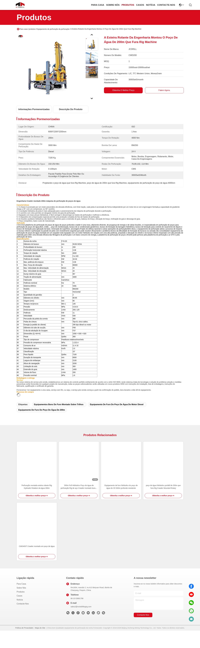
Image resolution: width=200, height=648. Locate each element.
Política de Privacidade (24, 645)
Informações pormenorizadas (34, 109)
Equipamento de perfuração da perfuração (53, 29)
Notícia (150, 5)
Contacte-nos (166, 5)
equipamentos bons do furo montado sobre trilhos (58, 422)
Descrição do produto (70, 109)
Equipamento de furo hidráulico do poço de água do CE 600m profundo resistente (121, 504)
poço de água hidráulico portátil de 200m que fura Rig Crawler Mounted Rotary (163, 504)
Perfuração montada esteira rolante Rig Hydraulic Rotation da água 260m (37, 504)
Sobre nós (113, 5)
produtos (128, 5)
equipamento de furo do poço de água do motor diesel (116, 422)
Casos (140, 5)
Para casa (97, 5)
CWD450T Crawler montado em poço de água (37, 564)
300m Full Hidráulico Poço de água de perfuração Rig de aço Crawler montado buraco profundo (79, 504)
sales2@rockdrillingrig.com (81, 624)
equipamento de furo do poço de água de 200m (41, 427)
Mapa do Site (40, 645)
